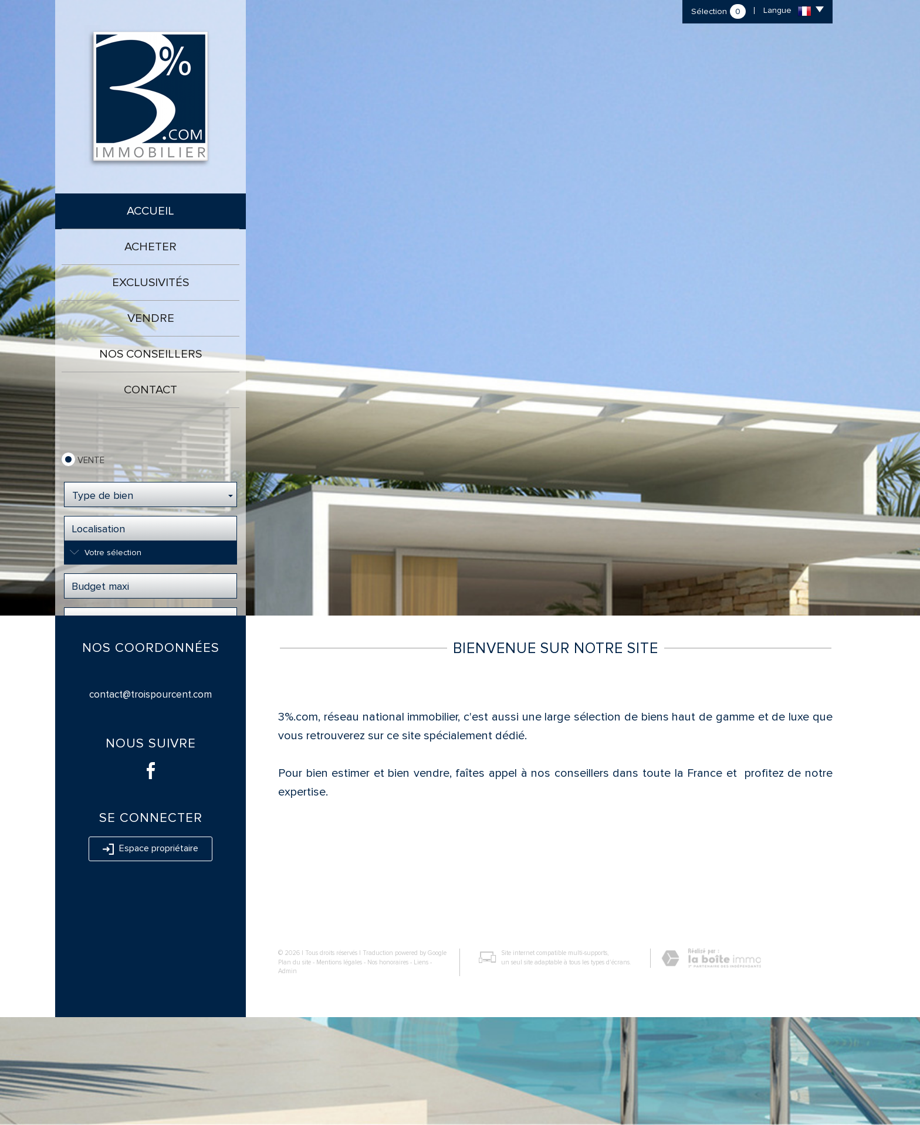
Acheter (150, 247)
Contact (150, 390)
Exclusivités (150, 283)
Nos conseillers (150, 354)
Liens (421, 1070)
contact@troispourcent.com (150, 802)
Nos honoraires (387, 1070)
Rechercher (150, 655)
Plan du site (294, 1070)
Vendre (150, 318)
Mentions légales (339, 1070)
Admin (287, 1079)
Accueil (150, 211)
